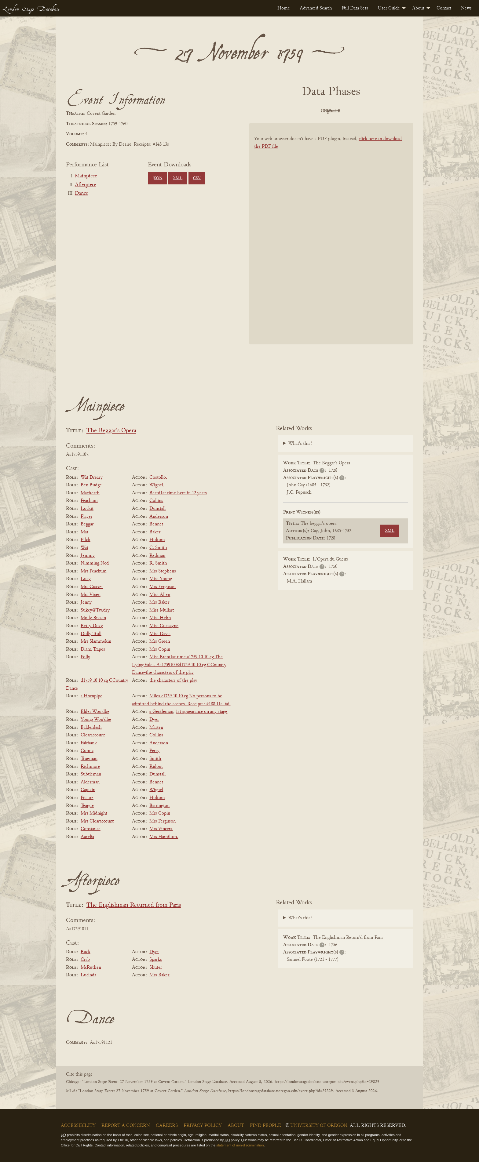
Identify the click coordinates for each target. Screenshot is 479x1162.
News (466, 8)
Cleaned (346, 111)
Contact (444, 8)
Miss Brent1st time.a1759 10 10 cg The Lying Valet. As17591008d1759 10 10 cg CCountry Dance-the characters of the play (179, 665)
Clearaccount (93, 735)
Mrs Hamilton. (163, 836)
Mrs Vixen (91, 594)
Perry (154, 750)
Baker (154, 532)
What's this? (300, 443)
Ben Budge (91, 485)
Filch (85, 539)
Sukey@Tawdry (95, 610)
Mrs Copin (159, 649)
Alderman (90, 782)
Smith (155, 758)
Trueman (89, 758)
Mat (84, 532)
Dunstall (157, 508)
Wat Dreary (92, 477)
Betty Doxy (92, 625)
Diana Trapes (93, 649)
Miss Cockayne (163, 625)
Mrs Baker (159, 602)
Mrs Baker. (159, 975)
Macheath (90, 493)
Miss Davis (159, 633)
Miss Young (160, 578)
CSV (197, 178)
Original (312, 111)
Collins (156, 500)
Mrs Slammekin (96, 641)
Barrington (159, 805)
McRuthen (91, 967)
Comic (87, 750)
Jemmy (88, 555)
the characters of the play (173, 680)
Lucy (86, 578)
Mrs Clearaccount (97, 821)
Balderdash (91, 727)
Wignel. (156, 485)
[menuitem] (283, 8)
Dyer (154, 719)
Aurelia (87, 836)
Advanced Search (316, 8)
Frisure (87, 797)
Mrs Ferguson (162, 586)
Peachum (89, 500)
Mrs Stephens (162, 571)
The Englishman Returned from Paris (133, 905)
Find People (265, 1125)
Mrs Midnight (94, 813)
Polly (85, 657)
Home (283, 8)
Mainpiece (86, 176)
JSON (157, 178)
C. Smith (158, 547)
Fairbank (89, 743)
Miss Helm (160, 617)
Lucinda (88, 975)
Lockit (87, 508)
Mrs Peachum (94, 571)
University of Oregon (318, 1125)
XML (177, 178)
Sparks (155, 959)
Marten (156, 727)
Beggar (87, 524)
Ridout (156, 766)
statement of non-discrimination (240, 1145)
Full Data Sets (355, 8)
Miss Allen (159, 594)
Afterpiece (85, 185)
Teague (87, 805)
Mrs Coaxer (92, 586)
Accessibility (78, 1125)
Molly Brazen (93, 617)
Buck (85, 952)
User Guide (389, 8)
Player (86, 516)
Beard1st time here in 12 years (178, 493)
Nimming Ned (95, 563)
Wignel (156, 789)
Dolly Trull (91, 633)
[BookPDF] (331, 241)
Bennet (156, 524)
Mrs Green (159, 641)
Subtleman (91, 774)
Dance (81, 193)
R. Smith (158, 563)
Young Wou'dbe (96, 719)
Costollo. (158, 477)
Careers (167, 1125)
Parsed (380, 111)
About (418, 8)
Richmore (90, 766)
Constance (91, 828)
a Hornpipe (91, 696)
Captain (88, 789)
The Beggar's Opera (111, 431)
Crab (85, 959)
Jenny (86, 602)
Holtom (157, 539)
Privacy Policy (203, 1125)
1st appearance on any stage (201, 711)
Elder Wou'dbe (95, 711)
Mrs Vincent (161, 828)
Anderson (158, 516)
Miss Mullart (161, 610)
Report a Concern (125, 1125)
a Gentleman (161, 711)
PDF (279, 111)
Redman (157, 555)
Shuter (155, 967)
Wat (84, 547)
